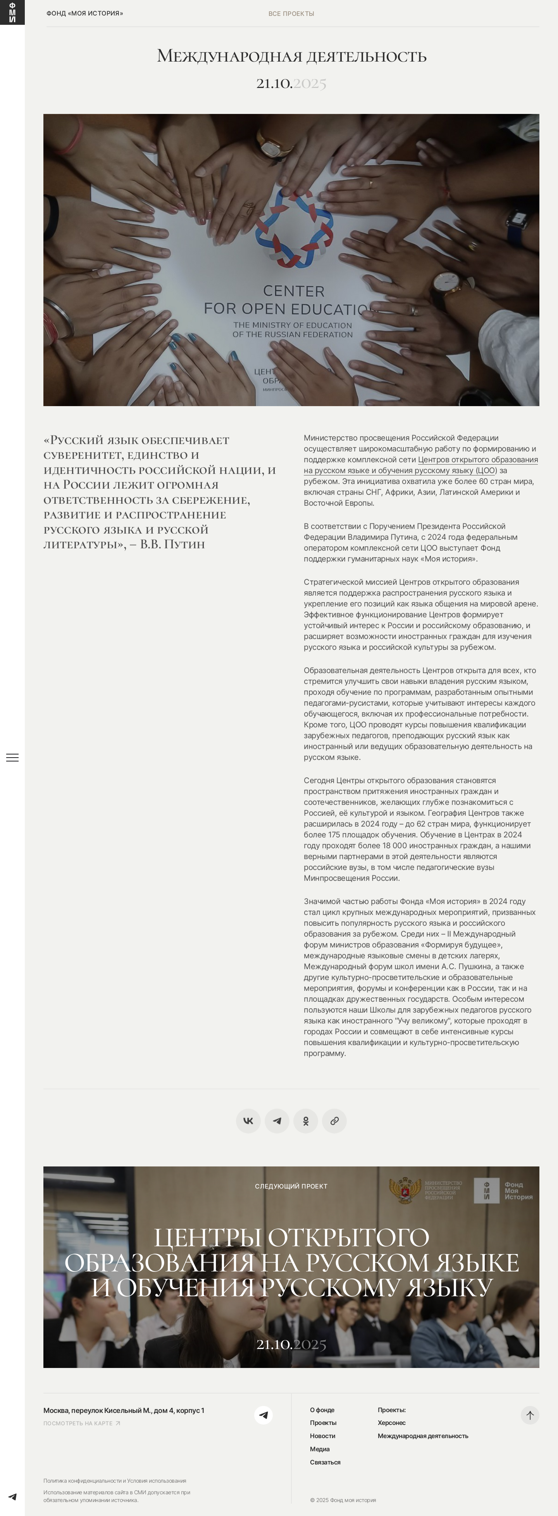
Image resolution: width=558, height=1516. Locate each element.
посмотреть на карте (82, 1423)
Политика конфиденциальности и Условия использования (114, 1480)
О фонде (322, 1410)
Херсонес (392, 1422)
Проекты (323, 1422)
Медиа (320, 1449)
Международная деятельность (423, 1436)
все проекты (292, 13)
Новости (323, 1436)
